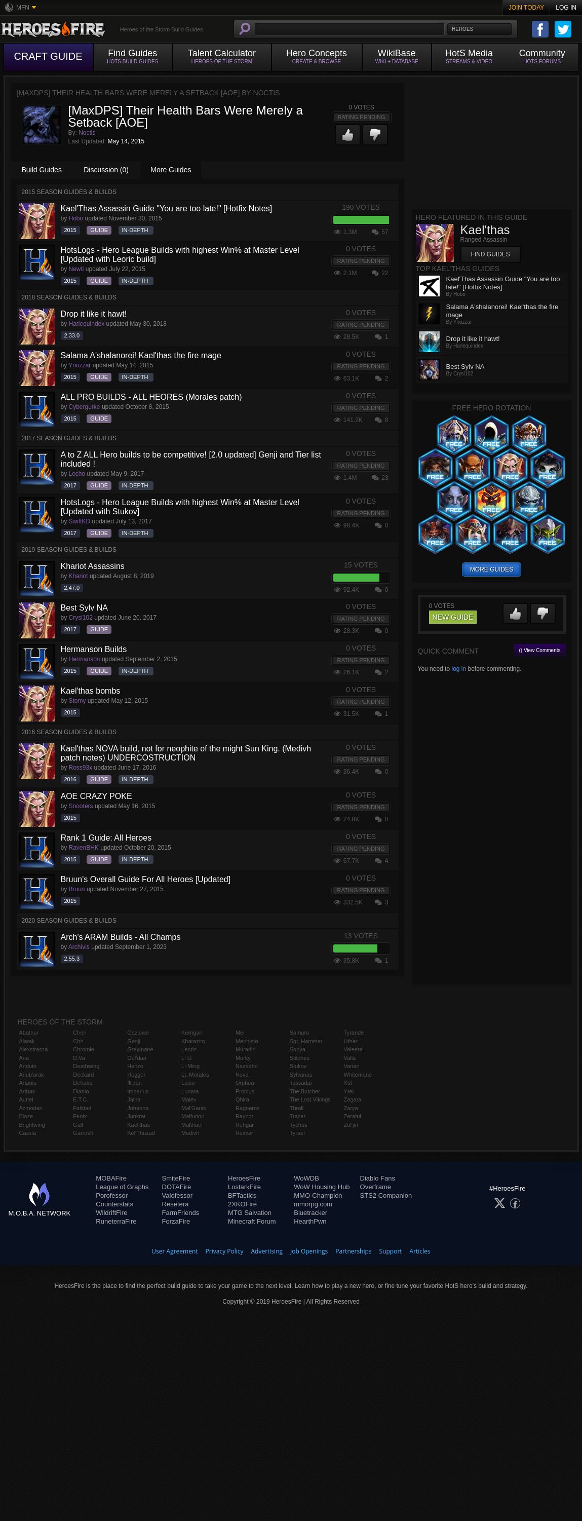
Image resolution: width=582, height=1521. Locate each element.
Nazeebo (247, 1066)
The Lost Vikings (310, 1099)
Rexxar (244, 1133)
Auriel (26, 1099)
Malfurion (192, 1116)
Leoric (189, 1049)
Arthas (27, 1091)
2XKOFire (242, 1204)
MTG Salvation (249, 1212)
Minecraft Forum (252, 1221)
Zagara (353, 1099)
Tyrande (354, 1033)
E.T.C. (80, 1099)
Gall (78, 1125)
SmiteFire (176, 1178)
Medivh (190, 1133)
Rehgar (245, 1125)
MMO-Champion (318, 1195)
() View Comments (539, 650)
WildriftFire (111, 1212)
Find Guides (490, 254)
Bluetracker (310, 1212)
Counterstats (114, 1204)
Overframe (375, 1187)
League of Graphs (122, 1187)
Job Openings (309, 1251)
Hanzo (135, 1066)
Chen (79, 1033)
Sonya (297, 1049)
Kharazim (193, 1041)
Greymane (140, 1049)
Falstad (82, 1108)
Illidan (134, 1083)
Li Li (186, 1058)
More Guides (170, 170)
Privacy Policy (225, 1251)
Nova (242, 1075)
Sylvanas (301, 1075)
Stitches (299, 1058)
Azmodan (31, 1108)
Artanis (27, 1083)
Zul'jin (351, 1125)
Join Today (527, 7)
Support (390, 1251)
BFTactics (242, 1195)
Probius (245, 1091)
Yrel (349, 1091)
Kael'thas (138, 1125)
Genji (133, 1041)
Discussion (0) (106, 170)
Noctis (87, 132)
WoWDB (306, 1178)
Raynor (244, 1116)
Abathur (29, 1033)
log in (458, 668)
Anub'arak (31, 1075)
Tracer (297, 1116)
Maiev (188, 1099)
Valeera (353, 1049)
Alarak (27, 1041)
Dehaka (82, 1083)
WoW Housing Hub (322, 1187)
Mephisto (247, 1041)
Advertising (267, 1251)
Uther (351, 1041)
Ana (24, 1058)
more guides (491, 569)
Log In (566, 7)
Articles (420, 1251)
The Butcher (305, 1091)
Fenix (80, 1116)
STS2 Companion (386, 1195)
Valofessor (177, 1195)
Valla (350, 1058)
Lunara (190, 1091)
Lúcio (188, 1083)
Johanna (137, 1108)
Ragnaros (248, 1108)
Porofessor (112, 1195)
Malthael (192, 1125)
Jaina (133, 1099)
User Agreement (174, 1251)
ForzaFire (176, 1221)
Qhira (242, 1099)
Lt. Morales (195, 1075)
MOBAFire (111, 1178)
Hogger (136, 1075)
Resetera (175, 1204)
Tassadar (301, 1083)
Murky (243, 1058)
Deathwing (86, 1066)
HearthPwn (310, 1221)
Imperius (137, 1091)
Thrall (297, 1108)
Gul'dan (136, 1058)
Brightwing (32, 1125)
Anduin (27, 1066)
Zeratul (352, 1116)
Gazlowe (138, 1033)
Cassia (27, 1133)
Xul (348, 1083)
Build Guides (42, 170)
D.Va (79, 1058)
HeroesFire (244, 1178)
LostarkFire (244, 1187)
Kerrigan (192, 1033)
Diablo (81, 1091)
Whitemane (358, 1075)
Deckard (83, 1075)
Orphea (245, 1083)
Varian (352, 1066)
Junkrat (136, 1116)
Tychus (298, 1125)
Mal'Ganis (193, 1108)
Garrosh (83, 1133)
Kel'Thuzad (141, 1133)
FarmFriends (181, 1212)
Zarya (351, 1108)
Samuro (299, 1033)
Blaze (26, 1116)
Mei (240, 1033)
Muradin (246, 1049)
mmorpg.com (313, 1204)
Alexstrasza (33, 1049)
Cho (78, 1041)
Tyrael (297, 1133)
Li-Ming (190, 1066)
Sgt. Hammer (306, 1041)
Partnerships (353, 1251)
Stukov (298, 1066)
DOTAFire (176, 1187)
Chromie (83, 1049)
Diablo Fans (377, 1178)
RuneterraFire (116, 1221)
